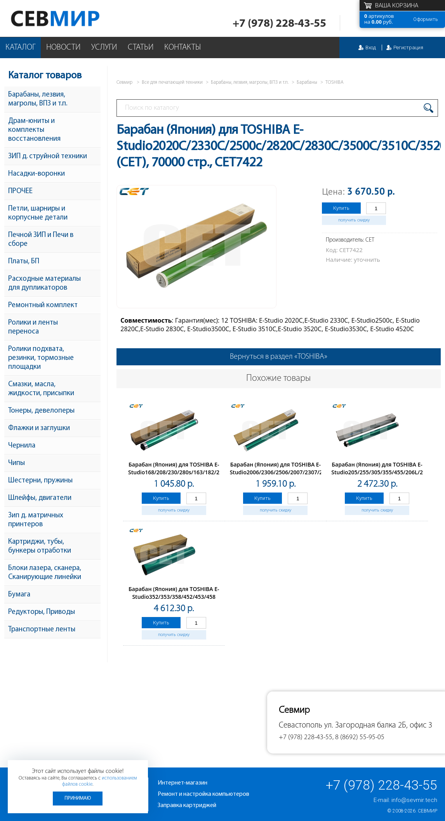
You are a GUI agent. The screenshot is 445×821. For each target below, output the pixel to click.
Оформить (425, 19)
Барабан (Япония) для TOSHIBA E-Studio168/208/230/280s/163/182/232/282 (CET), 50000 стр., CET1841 (182, 472)
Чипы (16, 463)
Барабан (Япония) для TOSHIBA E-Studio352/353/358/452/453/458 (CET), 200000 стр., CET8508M (174, 596)
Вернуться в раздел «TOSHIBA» (278, 357)
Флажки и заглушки (39, 428)
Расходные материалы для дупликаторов (44, 283)
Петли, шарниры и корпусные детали (38, 213)
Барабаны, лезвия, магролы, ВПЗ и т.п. (37, 99)
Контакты (182, 47)
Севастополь (300, 725)
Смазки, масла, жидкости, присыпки (41, 389)
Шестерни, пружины (40, 480)
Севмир (427, 811)
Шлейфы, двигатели (39, 498)
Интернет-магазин (182, 783)
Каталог (20, 47)
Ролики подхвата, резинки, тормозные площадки (41, 358)
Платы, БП (23, 261)
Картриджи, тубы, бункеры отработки (39, 546)
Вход (370, 47)
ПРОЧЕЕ (20, 191)
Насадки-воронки (36, 174)
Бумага (19, 594)
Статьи (140, 47)
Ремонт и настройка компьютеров (203, 794)
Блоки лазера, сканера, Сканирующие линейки (44, 573)
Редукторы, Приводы (41, 612)
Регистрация (408, 47)
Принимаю (77, 798)
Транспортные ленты (41, 629)
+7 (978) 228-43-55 (279, 23)
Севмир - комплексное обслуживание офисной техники (71, 18)
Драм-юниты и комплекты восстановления (34, 130)
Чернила (21, 445)
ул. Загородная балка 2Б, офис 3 (378, 725)
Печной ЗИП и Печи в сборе (40, 240)
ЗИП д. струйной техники (47, 156)
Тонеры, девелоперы (41, 411)
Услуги (104, 47)
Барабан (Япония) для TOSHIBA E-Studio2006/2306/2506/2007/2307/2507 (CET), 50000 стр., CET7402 (281, 472)
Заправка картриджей (187, 805)
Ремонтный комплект (43, 305)
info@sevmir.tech (414, 800)
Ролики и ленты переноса (33, 327)
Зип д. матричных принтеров (35, 520)
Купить (341, 208)
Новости (63, 47)
